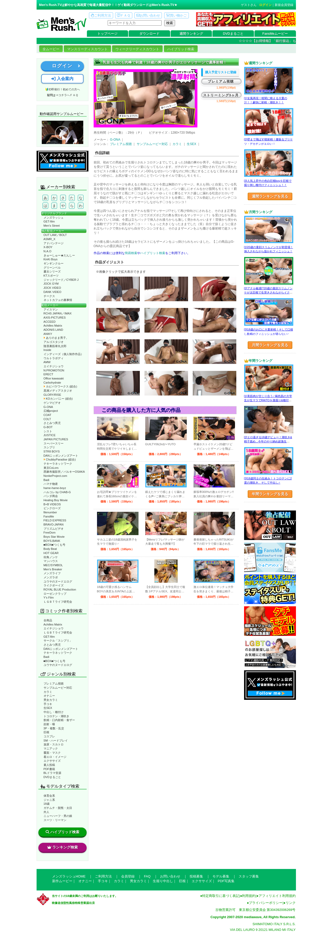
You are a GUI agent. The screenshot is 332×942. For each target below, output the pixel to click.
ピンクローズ (52, 508)
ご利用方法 (101, 15)
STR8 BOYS (52, 451)
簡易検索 (131, 253)
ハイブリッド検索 (180, 49)
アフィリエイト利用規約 (277, 896)
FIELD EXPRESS (55, 520)
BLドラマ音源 (52, 772)
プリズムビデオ (54, 528)
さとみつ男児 (52, 423)
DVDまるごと (233, 33)
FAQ (147, 876)
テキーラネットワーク (58, 463)
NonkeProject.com (55, 475)
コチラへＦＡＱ (68, 95)
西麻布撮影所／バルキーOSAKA (64, 471)
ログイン (265, 5)
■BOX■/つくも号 (54, 544)
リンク (291, 903)
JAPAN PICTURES (56, 439)
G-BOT (48, 427)
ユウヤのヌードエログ (58, 581)
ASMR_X (50, 239)
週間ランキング (191, 33)
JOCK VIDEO (52, 287)
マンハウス (51, 561)
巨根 (46, 732)
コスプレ (49, 736)
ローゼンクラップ (55, 593)
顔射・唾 (49, 724)
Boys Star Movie (54, 536)
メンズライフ (52, 573)
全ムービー (51, 49)
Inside (47, 349)
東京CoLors (51, 467)
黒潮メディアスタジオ (58, 390)
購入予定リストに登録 (220, 72)
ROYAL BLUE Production (60, 589)
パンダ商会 (51, 496)
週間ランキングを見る (270, 196)
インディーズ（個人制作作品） (64, 354)
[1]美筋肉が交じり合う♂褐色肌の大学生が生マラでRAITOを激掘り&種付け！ (268, 400)
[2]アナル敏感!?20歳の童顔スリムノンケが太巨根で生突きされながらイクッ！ (268, 292)
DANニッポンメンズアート (61, 455)
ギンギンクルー (54, 263)
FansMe (49, 516)
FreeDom (50, 532)
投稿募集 (196, 876)
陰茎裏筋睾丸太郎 (55, 346)
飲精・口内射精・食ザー (59, 720)
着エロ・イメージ (55, 756)
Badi (46, 479)
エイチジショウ (54, 366)
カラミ (48, 691)
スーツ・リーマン (55, 820)
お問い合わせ (148, 15)
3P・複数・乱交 (54, 728)
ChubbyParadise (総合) (60, 459)
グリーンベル (52, 267)
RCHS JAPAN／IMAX (58, 313)
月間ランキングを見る (270, 345)
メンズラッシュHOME (69, 876)
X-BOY (48, 247)
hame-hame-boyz (55, 488)
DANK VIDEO (52, 291)
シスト (48, 431)
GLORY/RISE (52, 394)
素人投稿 (49, 764)
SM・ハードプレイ (56, 740)
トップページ (107, 33)
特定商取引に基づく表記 (220, 896)
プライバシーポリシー (265, 903)
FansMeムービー (275, 33)
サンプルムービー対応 (58, 687)
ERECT (48, 374)
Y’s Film (49, 597)
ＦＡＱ (123, 15)
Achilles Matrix (53, 325)
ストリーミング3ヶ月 (221, 95)
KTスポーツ (51, 275)
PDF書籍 (49, 769)
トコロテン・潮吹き (56, 716)
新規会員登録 (284, 5)
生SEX (48, 707)
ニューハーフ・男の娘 (58, 815)
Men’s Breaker (53, 569)
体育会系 (49, 795)
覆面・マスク (52, 752)
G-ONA (48, 406)
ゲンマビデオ (52, 402)
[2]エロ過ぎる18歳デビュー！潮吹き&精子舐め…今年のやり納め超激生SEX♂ (268, 441)
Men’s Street (52, 225)
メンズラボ (51, 577)
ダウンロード (149, 33)
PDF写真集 (226, 881)
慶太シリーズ (52, 271)
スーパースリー (54, 443)
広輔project (51, 410)
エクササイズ (52, 760)
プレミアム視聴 (54, 683)
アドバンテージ (54, 243)
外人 (46, 812)
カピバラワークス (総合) (60, 386)
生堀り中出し (163, 881)
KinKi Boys (51, 259)
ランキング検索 (62, 847)
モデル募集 (220, 876)
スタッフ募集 (249, 876)
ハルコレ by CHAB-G (57, 492)
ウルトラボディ (54, 358)
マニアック (51, 748)
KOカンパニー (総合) (58, 398)
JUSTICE (50, 435)
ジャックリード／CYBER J (61, 279)
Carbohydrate (52, 382)
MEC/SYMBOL (53, 565)
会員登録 (128, 876)
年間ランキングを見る (270, 494)
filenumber (50, 512)
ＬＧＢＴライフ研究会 (58, 601)
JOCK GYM (51, 283)
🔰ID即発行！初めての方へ (62, 89)
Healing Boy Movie (56, 500)
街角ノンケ (51, 557)
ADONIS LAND (53, 329)
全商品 (48, 620)
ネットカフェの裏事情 (58, 299)
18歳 (47, 803)
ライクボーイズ (54, 585)
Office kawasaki (54, 378)
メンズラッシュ (54, 217)
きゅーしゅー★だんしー (59, 255)
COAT (47, 414)
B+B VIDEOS (52, 504)
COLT (47, 419)
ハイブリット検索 (152, 253)
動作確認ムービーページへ (62, 132)
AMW (47, 362)
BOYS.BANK (52, 540)
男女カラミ (51, 699)
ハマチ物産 (51, 483)
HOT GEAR (51, 553)
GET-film (49, 221)
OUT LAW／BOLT (55, 234)
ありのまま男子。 (56, 337)
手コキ (48, 704)
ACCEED (50, 321)
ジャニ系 (49, 799)
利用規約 (248, 896)
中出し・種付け (54, 712)
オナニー (49, 695)
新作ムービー (62, 881)
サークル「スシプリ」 (58, 640)
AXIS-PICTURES (55, 317)
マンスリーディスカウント (87, 49)
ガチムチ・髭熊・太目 (58, 807)
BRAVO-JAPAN (54, 524)
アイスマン (51, 309)
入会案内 (62, 78)
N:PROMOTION (54, 370)
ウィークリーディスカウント (137, 49)
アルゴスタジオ (54, 341)
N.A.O (47, 251)
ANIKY (48, 333)
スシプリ (49, 447)
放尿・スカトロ (54, 744)
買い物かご (176, 15)
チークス (49, 296)
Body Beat (50, 548)
